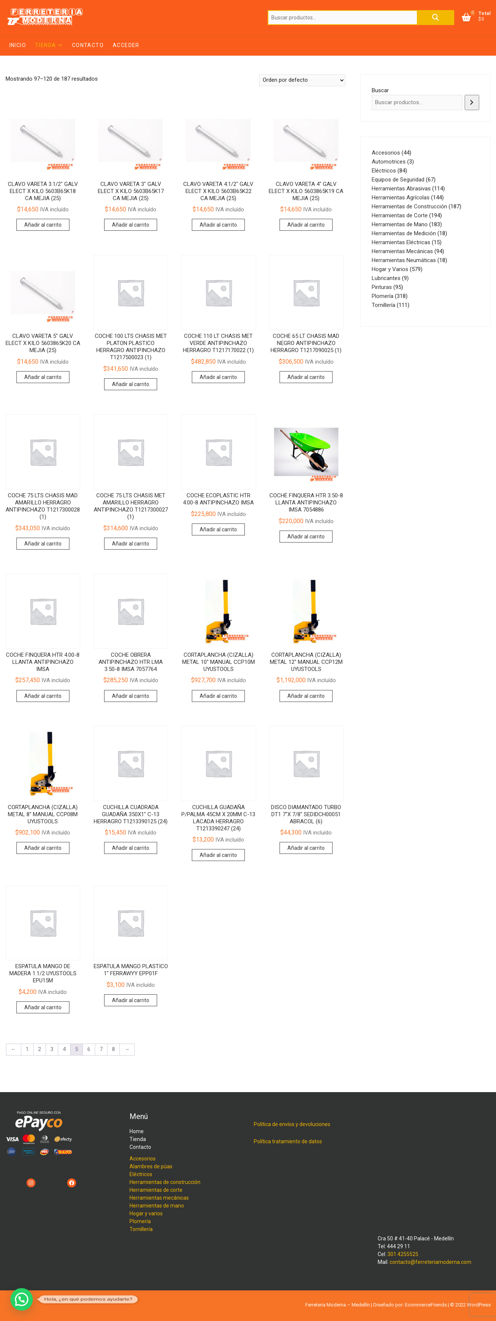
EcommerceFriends (426, 1305)
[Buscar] (472, 102)
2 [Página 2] (39, 1049)
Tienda (45, 45)
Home (137, 1131)
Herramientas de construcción (165, 1182)
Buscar (435, 17)
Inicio (17, 45)
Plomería (140, 1221)
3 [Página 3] (51, 1049)
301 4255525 (402, 1254)
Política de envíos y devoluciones (292, 1124)
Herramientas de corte (156, 1190)
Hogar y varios (146, 1213)
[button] (21, 1299)
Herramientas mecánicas (159, 1198)
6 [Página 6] (88, 1049)
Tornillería (141, 1229)
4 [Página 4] (64, 1049)
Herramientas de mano (157, 1206)
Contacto (88, 45)
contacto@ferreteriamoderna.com (430, 1262)
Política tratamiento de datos (288, 1141)
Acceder (126, 45)
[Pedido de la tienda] (302, 80)
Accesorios (143, 1159)
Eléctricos (141, 1174)
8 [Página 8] (113, 1049)
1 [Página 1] (27, 1049)
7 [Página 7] (101, 1049)
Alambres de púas (151, 1166)
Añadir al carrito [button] (43, 225)
